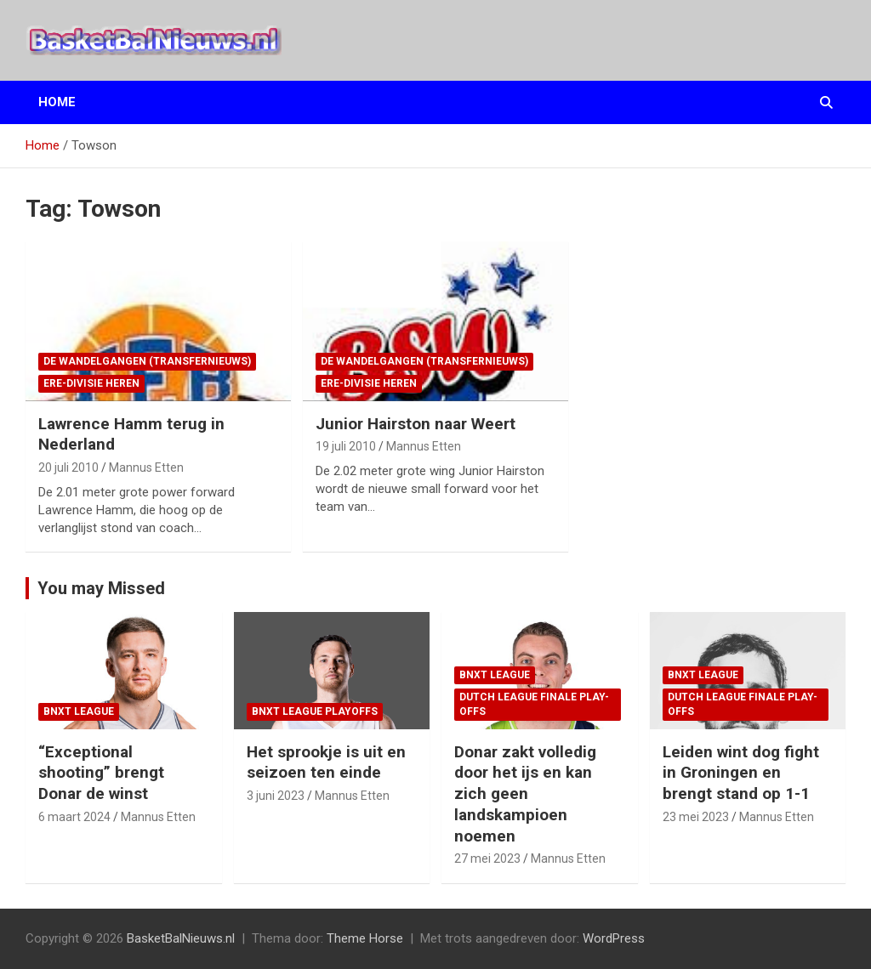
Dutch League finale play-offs (534, 704)
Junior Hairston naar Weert (415, 424)
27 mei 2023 (487, 858)
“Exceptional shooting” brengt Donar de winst (101, 772)
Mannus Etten (146, 467)
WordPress (614, 938)
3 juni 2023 (276, 795)
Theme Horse (365, 938)
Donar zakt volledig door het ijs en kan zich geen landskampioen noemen (525, 794)
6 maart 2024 (74, 817)
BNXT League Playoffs (315, 711)
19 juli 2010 (346, 446)
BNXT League (78, 711)
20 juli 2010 (68, 467)
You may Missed (101, 588)
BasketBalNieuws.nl (181, 938)
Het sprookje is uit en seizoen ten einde (326, 762)
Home (57, 102)
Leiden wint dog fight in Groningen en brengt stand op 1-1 (741, 772)
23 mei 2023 (696, 817)
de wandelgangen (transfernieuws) (147, 361)
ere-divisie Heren (91, 383)
